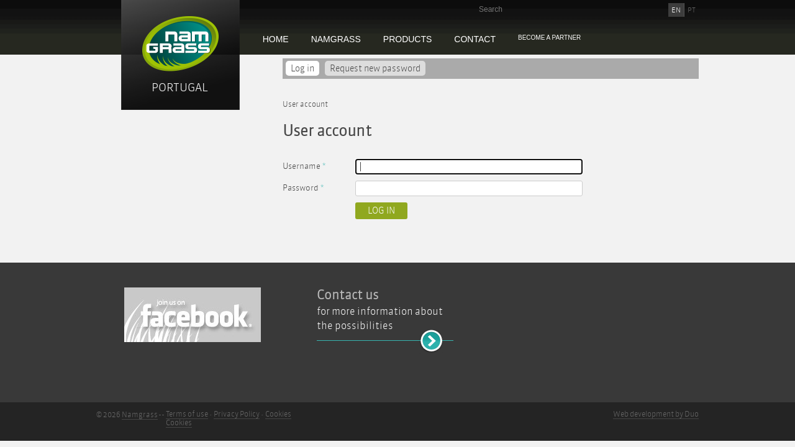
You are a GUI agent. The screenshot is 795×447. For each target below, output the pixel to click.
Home (276, 39)
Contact (475, 39)
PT (692, 10)
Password (303, 187)
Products (407, 39)
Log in (305, 68)
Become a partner (549, 37)
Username (304, 166)
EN (676, 10)
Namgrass (336, 39)
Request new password (375, 68)
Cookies (278, 414)
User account (305, 104)
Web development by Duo (656, 414)
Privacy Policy (237, 414)
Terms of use (187, 414)
